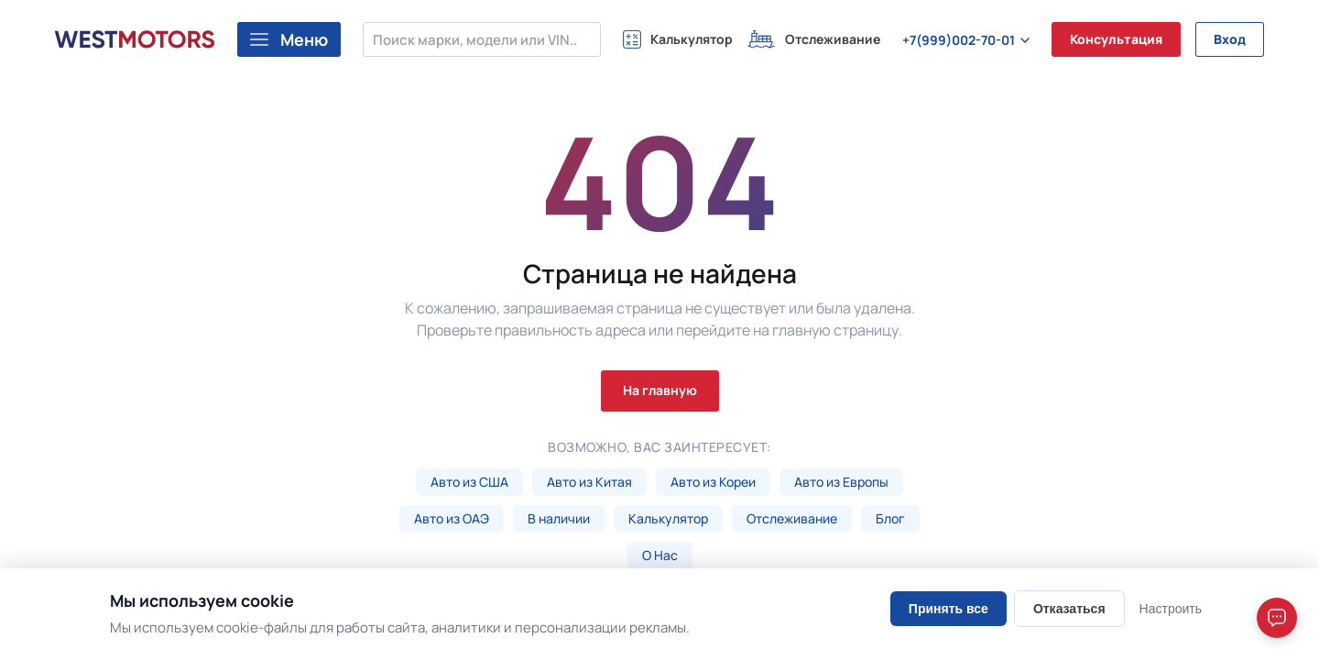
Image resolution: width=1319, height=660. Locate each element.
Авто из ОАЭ (451, 518)
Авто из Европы (841, 481)
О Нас (660, 555)
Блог (890, 518)
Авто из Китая (589, 481)
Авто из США (469, 481)
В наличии (559, 518)
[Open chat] (1277, 618)
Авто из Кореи (713, 481)
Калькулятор (668, 518)
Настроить (1170, 608)
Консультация (1116, 39)
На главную (660, 390)
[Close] (1280, 528)
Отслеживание (792, 518)
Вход (1230, 39)
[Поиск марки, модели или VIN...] (482, 39)
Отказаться (1069, 608)
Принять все (948, 608)
